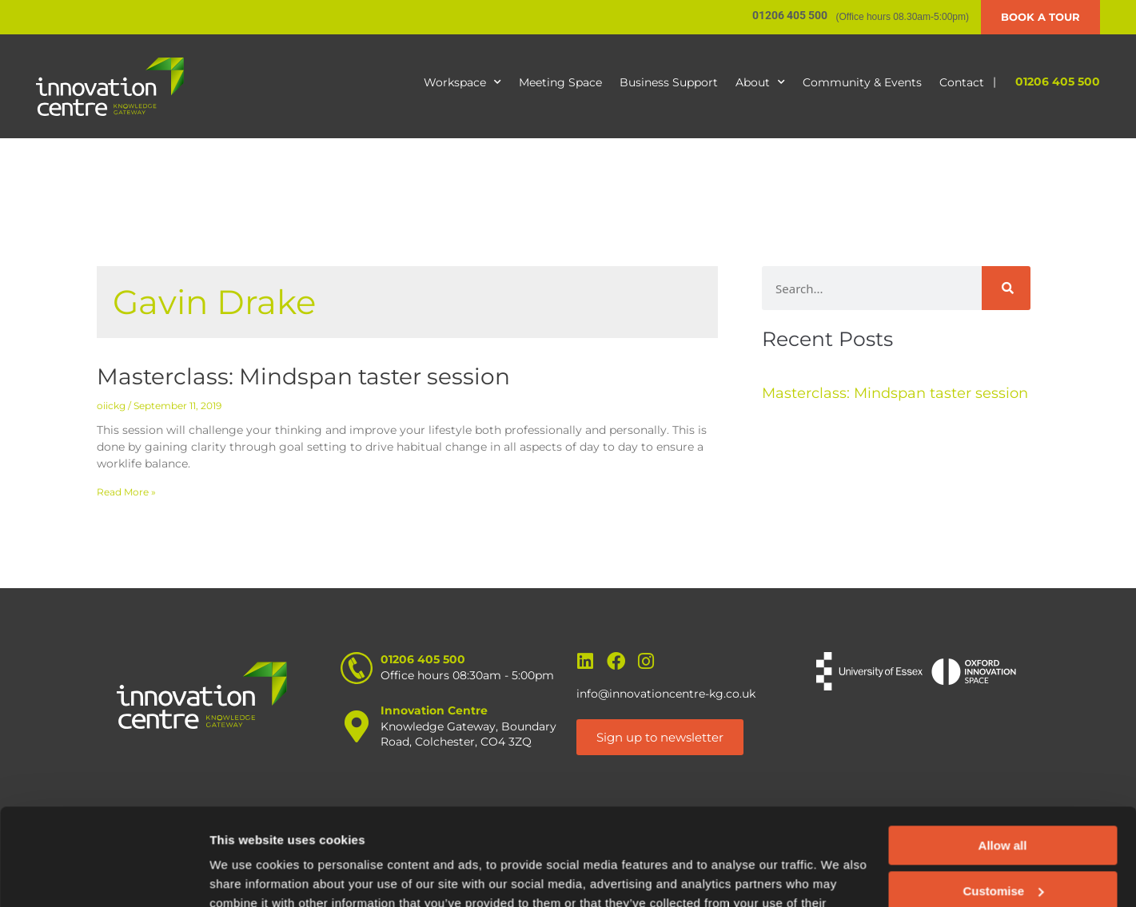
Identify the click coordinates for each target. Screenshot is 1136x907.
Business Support (669, 82)
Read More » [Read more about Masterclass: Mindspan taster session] (126, 492)
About (760, 82)
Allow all (1003, 755)
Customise (1003, 799)
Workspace (462, 82)
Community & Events (862, 82)
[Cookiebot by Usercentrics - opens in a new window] (103, 876)
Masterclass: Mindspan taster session (303, 376)
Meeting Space (560, 82)
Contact (961, 82)
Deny (1003, 845)
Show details (246, 875)
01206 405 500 (1057, 81)
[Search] (1006, 288)
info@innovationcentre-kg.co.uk (665, 693)
